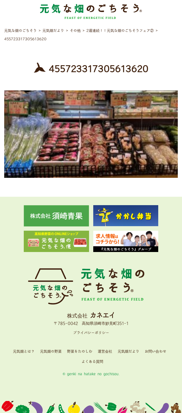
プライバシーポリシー (91, 333)
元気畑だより (128, 352)
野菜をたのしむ (79, 352)
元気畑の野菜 (51, 352)
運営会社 (105, 352)
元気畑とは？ (24, 352)
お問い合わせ (155, 352)
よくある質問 (92, 362)
